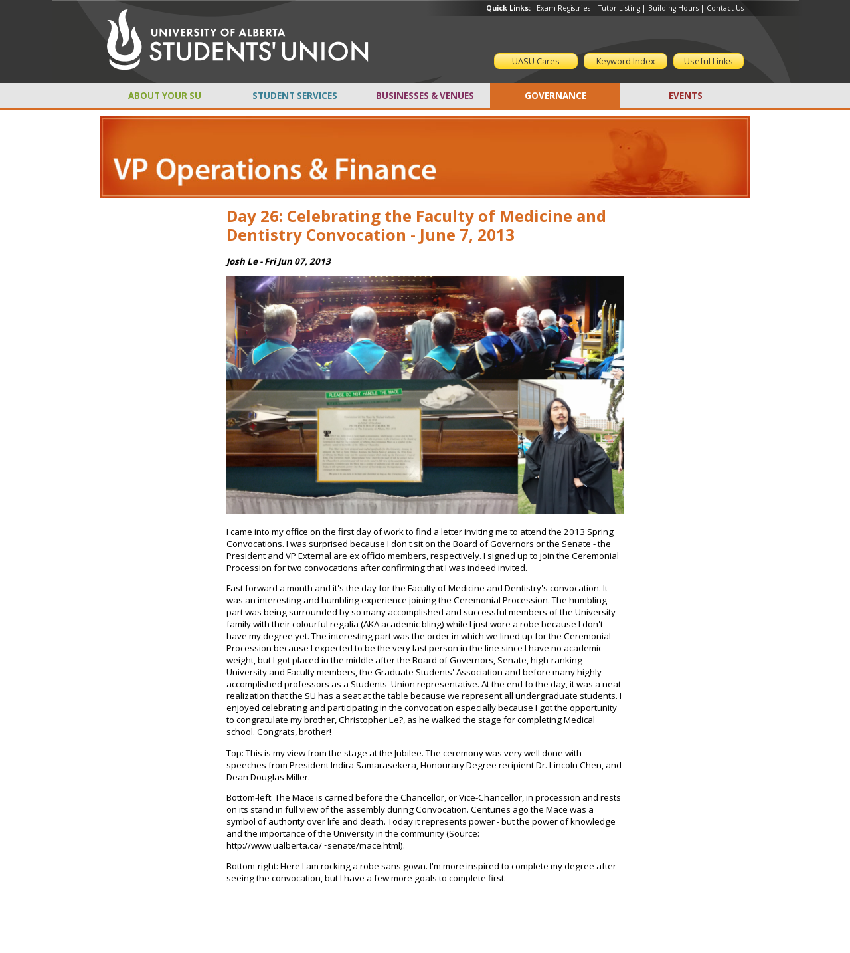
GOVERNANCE (555, 96)
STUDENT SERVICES (294, 96)
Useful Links (708, 61)
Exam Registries (563, 8)
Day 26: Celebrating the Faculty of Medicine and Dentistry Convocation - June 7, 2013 (416, 225)
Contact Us (725, 8)
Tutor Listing (619, 8)
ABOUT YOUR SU (164, 96)
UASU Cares (536, 61)
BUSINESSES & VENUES (425, 96)
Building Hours (673, 8)
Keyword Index (625, 61)
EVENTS (686, 96)
